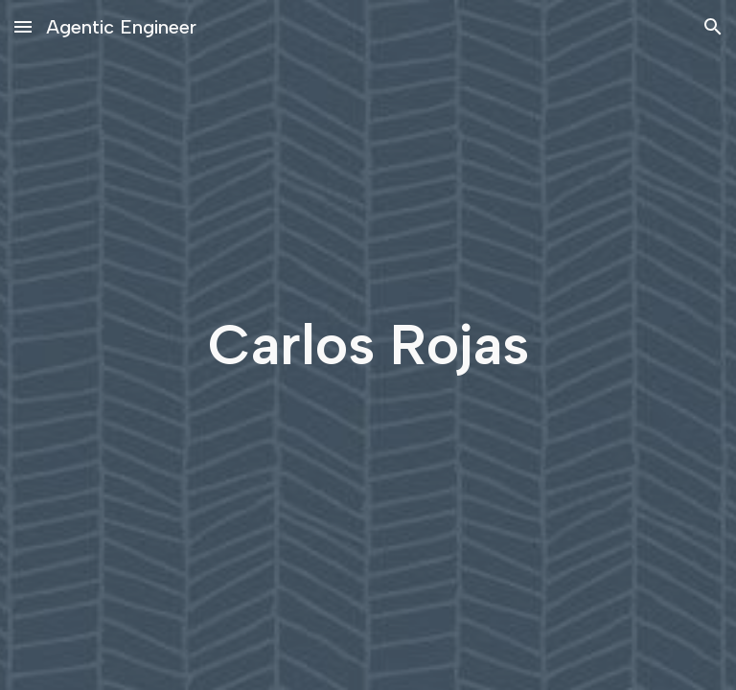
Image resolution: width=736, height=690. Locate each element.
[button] (23, 26)
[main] (367, 345)
